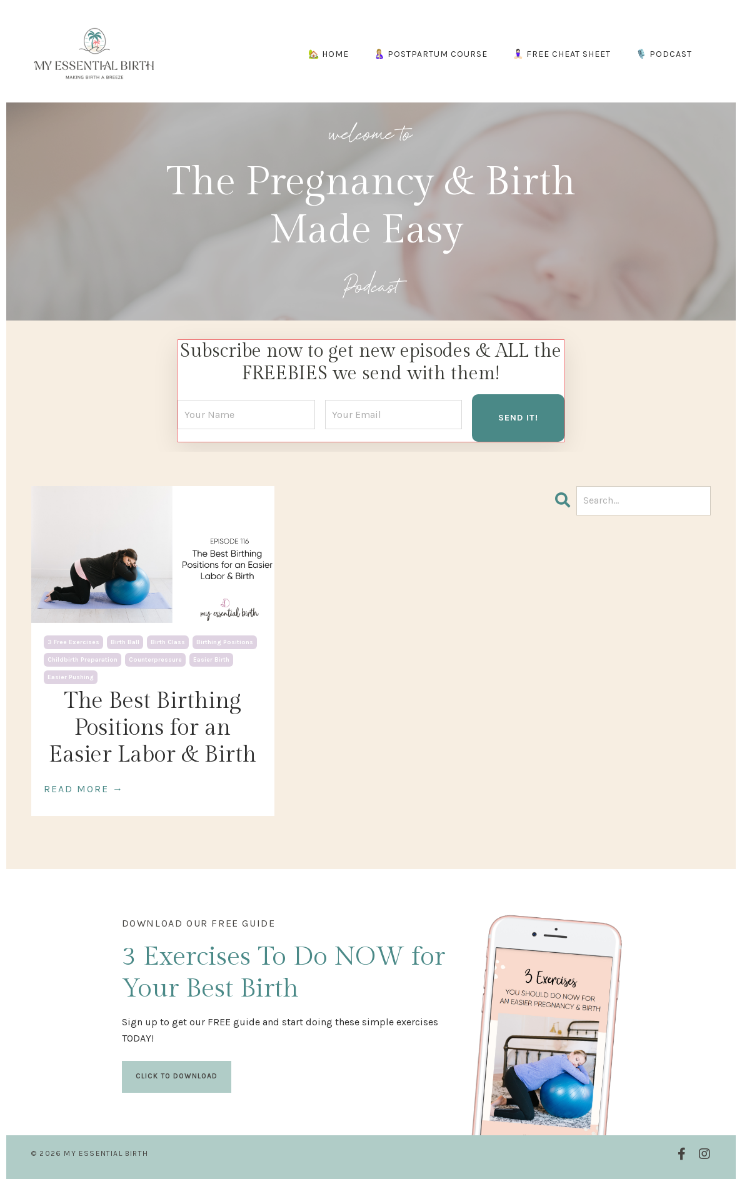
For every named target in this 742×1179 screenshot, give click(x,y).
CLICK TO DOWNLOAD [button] (177, 1076)
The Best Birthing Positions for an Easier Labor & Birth (152, 728)
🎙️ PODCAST (664, 54)
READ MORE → (84, 789)
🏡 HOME (328, 54)
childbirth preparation (83, 660)
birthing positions (224, 642)
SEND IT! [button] (518, 417)
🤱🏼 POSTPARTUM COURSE (431, 54)
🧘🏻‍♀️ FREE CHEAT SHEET (562, 54)
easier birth (211, 660)
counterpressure (155, 660)
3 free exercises (73, 642)
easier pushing (71, 677)
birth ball (125, 642)
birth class (168, 642)
